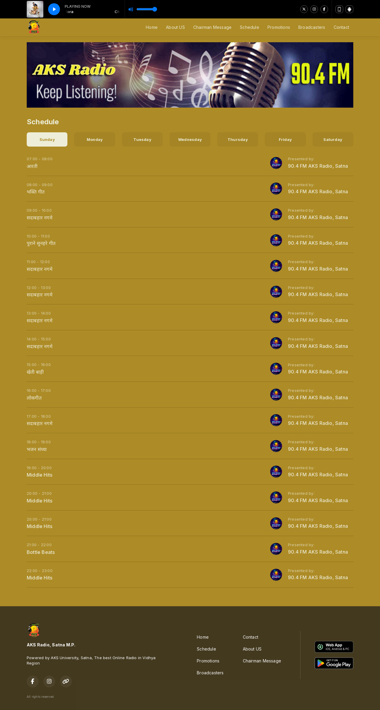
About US (175, 27)
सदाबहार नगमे (40, 218)
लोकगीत (34, 398)
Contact (341, 27)
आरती (32, 166)
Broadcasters (311, 27)
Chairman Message (212, 27)
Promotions (278, 27)
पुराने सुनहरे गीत (41, 243)
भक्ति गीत (36, 192)
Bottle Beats (41, 552)
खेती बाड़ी (35, 372)
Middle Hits (40, 475)
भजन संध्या (37, 449)
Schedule (249, 27)
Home (152, 27)
